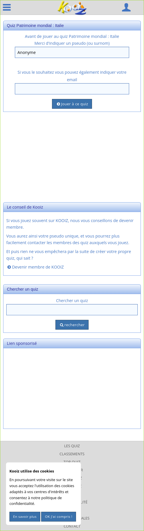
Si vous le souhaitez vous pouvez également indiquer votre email (71, 75)
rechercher (72, 324)
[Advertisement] (72, 156)
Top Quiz (72, 461)
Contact (72, 526)
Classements (71, 453)
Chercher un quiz (72, 300)
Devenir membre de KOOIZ (35, 267)
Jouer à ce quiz (72, 103)
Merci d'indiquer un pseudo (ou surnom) (71, 43)
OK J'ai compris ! (58, 516)
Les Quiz (72, 445)
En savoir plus (25, 516)
